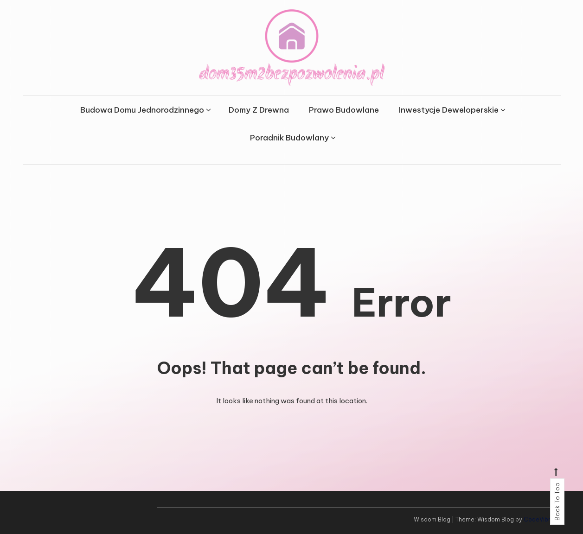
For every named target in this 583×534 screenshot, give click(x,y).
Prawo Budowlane (344, 110)
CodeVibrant (541, 519)
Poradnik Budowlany (289, 138)
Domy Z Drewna (259, 110)
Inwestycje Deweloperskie (449, 110)
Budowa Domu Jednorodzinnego (142, 110)
